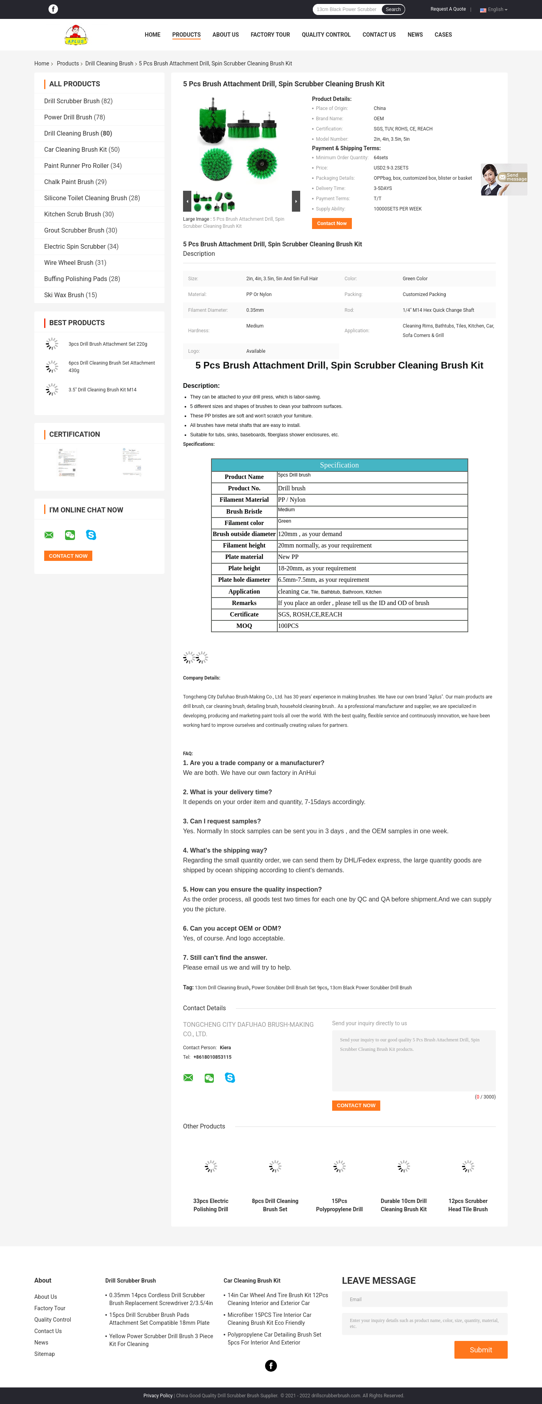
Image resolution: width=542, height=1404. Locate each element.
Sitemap (44, 1354)
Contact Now (332, 223)
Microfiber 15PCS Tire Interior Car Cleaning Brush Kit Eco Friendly (270, 1319)
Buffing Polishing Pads (75, 279)
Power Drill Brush (68, 117)
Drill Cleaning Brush (109, 63)
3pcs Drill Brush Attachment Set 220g (108, 344)
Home (153, 35)
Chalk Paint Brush (69, 182)
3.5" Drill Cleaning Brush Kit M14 (102, 390)
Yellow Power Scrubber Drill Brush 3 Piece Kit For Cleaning (161, 1340)
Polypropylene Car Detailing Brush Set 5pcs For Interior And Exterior (274, 1338)
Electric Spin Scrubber (75, 246)
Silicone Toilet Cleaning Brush (85, 198)
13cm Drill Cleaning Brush (222, 988)
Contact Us (379, 35)
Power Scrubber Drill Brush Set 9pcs (289, 988)
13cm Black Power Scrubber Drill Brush (371, 988)
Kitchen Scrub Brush (72, 214)
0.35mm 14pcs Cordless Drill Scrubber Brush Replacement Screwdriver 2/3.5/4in (161, 1299)
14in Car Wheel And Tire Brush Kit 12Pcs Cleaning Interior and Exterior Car (278, 1299)
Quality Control (326, 35)
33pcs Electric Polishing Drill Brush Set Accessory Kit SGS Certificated (211, 1205)
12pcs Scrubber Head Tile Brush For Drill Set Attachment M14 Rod (468, 1205)
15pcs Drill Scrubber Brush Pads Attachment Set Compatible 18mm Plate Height (159, 1320)
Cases (443, 35)
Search (393, 9)
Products (186, 35)
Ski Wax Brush (64, 295)
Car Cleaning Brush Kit (75, 149)
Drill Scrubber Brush (72, 101)
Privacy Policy (158, 1395)
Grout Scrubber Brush (74, 230)
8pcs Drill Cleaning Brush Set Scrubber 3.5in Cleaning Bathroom (275, 1205)
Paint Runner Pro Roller (76, 165)
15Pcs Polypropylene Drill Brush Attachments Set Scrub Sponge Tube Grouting (339, 1205)
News (415, 35)
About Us (226, 35)
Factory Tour (270, 35)
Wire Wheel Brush (68, 262)
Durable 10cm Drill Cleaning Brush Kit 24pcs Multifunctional (404, 1205)
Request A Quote (448, 9)
